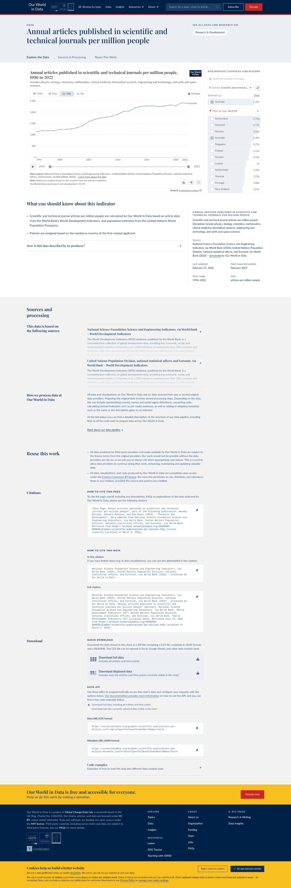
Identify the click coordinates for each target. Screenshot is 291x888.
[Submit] (217, 7)
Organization (195, 834)
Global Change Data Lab (79, 823)
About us (193, 828)
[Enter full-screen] (199, 182)
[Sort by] (231, 88)
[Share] (191, 182)
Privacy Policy (127, 880)
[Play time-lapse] (33, 167)
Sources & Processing (72, 57)
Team (191, 847)
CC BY (82, 184)
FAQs (62, 838)
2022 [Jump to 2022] (197, 166)
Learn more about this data (92, 177)
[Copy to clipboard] (193, 510)
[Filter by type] (234, 111)
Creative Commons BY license (119, 477)
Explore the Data (38, 57)
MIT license (37, 834)
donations (75, 873)
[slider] (50, 166)
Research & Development (210, 32)
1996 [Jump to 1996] (42, 166)
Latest (151, 854)
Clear (257, 95)
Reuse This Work (106, 57)
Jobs (190, 853)
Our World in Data (37, 7)
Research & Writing (239, 828)
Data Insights (235, 834)
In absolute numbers (189, 190)
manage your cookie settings (153, 880)
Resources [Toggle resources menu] (136, 7)
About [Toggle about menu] (153, 7)
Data (108, 7)
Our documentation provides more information (132, 705)
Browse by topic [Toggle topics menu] (90, 7)
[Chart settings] (194, 94)
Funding (192, 840)
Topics (151, 828)
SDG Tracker (155, 860)
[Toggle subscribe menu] (233, 7)
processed (215, 256)
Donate (253, 7)
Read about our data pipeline (105, 430)
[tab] (38, 93)
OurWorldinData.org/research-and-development (53, 184)
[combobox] (194, 7)
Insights (120, 7)
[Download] (184, 182)
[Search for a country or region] (234, 79)
